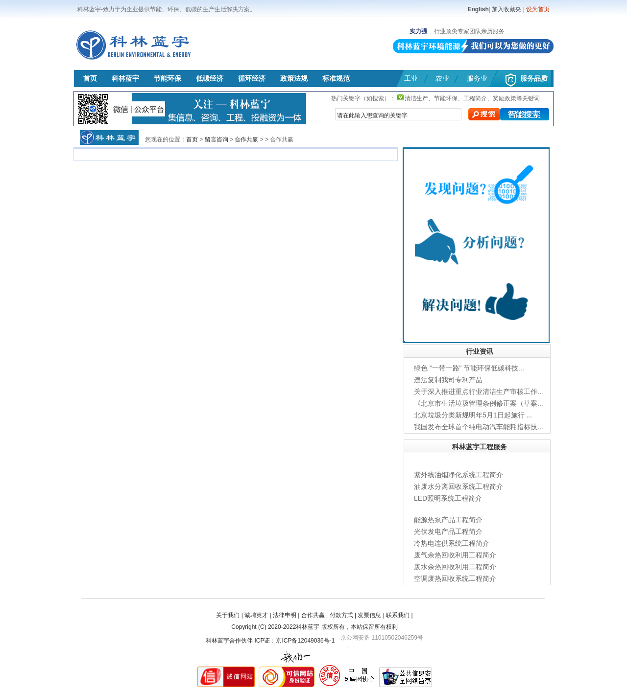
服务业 (477, 78)
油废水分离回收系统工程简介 (458, 486)
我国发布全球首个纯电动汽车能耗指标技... (478, 427)
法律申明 (284, 615)
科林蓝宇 (125, 78)
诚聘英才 (256, 615)
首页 (90, 78)
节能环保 (167, 78)
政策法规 (294, 78)
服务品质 (534, 78)
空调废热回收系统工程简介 (455, 578)
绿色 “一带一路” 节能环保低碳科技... (469, 368)
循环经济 (251, 78)
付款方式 (341, 615)
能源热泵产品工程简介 (448, 520)
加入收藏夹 (506, 9)
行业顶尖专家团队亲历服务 (469, 31)
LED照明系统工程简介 (448, 498)
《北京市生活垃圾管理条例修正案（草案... (478, 403)
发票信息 (369, 615)
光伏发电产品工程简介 (448, 531)
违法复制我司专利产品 (448, 380)
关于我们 (228, 615)
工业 (411, 78)
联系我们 (398, 615)
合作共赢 (246, 139)
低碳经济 (209, 78)
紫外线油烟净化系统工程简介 (458, 475)
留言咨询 (216, 139)
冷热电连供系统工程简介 (451, 543)
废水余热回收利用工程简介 (455, 567)
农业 (442, 78)
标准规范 (336, 78)
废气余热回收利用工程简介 (455, 555)
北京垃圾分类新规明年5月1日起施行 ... (473, 415)
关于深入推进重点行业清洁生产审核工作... (478, 391)
